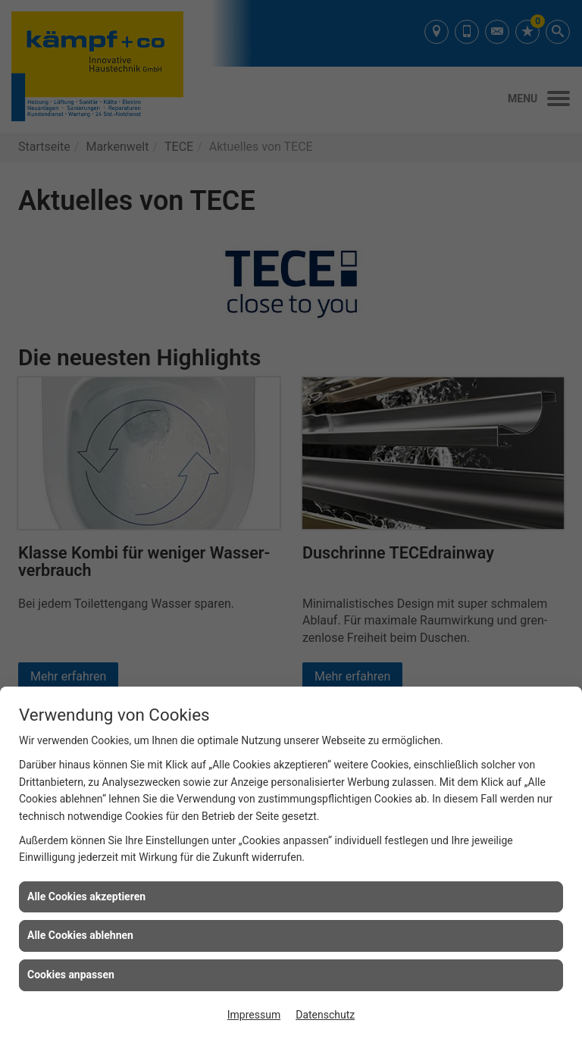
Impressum (253, 1015)
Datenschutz (325, 1015)
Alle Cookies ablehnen (80, 935)
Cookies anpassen (70, 974)
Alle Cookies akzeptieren (86, 896)
